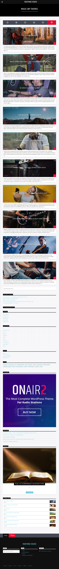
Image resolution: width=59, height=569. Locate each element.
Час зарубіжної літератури (11, 521)
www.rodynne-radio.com (46, 551)
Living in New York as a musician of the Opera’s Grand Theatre (29, 219)
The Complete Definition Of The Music (30, 88)
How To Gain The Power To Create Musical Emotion (30, 141)
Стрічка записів (6, 354)
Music (4, 80)
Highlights (5, 335)
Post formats (19, 366)
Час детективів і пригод (10, 524)
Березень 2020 (6, 314)
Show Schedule (25, 552)
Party (13, 366)
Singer (25, 366)
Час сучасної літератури (11, 505)
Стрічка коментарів (7, 356)
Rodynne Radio (30, 1)
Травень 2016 (6, 321)
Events (4, 55)
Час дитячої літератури (10, 517)
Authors (5, 364)
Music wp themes (7, 366)
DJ (3, 28)
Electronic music (7, 107)
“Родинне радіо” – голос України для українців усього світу (15, 297)
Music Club (39, 364)
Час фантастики (8, 501)
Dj (15, 364)
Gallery (30, 364)
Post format (16, 133)
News (6, 28)
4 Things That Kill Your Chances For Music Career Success (30, 168)
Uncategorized (6, 342)
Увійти (4, 353)
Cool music (11, 364)
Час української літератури (11, 513)
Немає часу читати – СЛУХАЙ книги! (10, 298)
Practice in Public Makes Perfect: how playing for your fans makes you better (30, 62)
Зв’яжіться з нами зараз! (27, 555)
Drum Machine (20, 364)
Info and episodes (29, 492)
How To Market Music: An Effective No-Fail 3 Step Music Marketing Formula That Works (30, 270)
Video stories (11, 28)
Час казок (6, 509)
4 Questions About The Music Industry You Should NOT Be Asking (29, 193)
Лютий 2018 (5, 318)
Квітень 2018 (5, 315)
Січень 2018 (5, 320)
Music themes (46, 364)
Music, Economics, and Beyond (30, 35)
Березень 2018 (6, 317)
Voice (41, 366)
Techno (37, 366)
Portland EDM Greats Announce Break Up (29, 115)
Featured (9, 55)
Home (23, 550)
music (34, 364)
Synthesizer (31, 366)
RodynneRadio (6, 42)
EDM (26, 364)
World (16, 28)
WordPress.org (6, 357)
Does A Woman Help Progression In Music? (29, 244)
